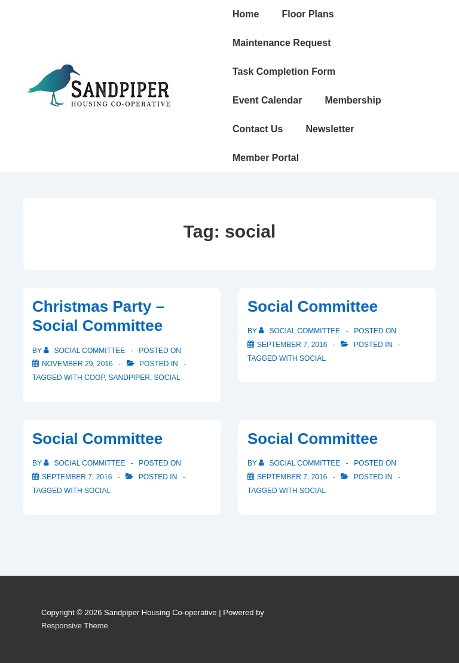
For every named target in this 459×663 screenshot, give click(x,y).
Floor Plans (307, 14)
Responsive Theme (74, 625)
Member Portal (265, 158)
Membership (353, 100)
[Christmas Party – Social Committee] (77, 364)
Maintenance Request (281, 43)
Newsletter (329, 129)
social (167, 377)
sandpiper (129, 377)
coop (94, 377)
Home (245, 14)
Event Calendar (267, 100)
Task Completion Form (283, 71)
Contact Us (257, 129)
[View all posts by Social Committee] (85, 350)
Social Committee (312, 306)
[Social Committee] (292, 344)
